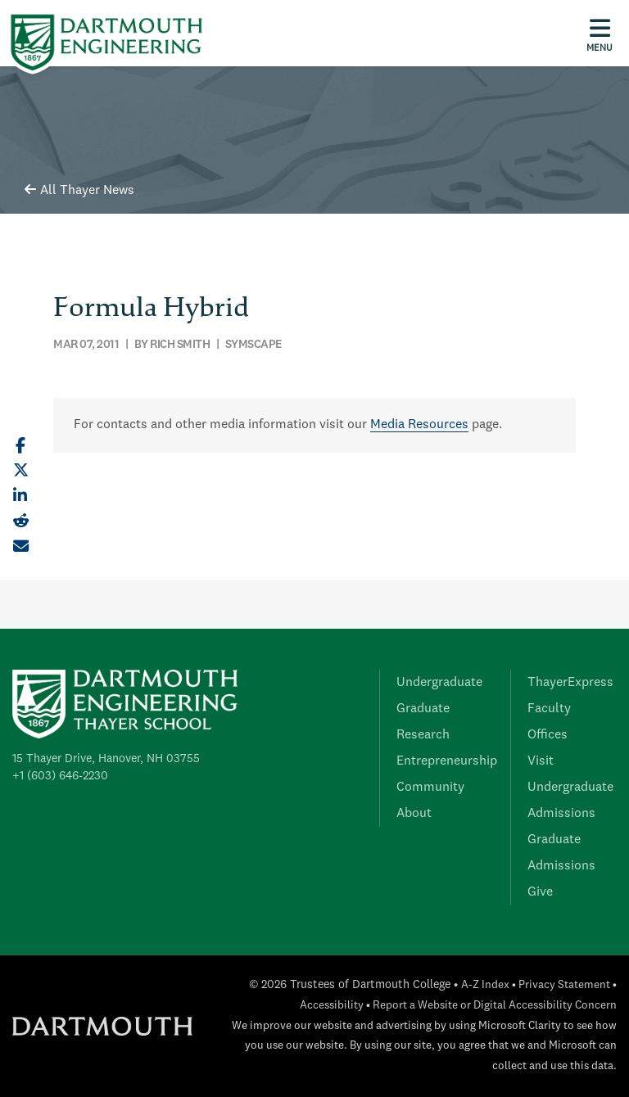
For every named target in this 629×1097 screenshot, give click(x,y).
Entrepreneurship (446, 761)
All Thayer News (79, 190)
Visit (540, 761)
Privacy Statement (564, 985)
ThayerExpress (570, 682)
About (414, 813)
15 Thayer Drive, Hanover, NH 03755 (106, 759)
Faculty (549, 709)
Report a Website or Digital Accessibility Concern (495, 1005)
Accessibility (332, 1005)
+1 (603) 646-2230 (60, 776)
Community (430, 787)
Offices (547, 735)
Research (423, 735)
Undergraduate (439, 682)
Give (540, 892)
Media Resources (419, 424)
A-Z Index (485, 985)
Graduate (423, 709)
